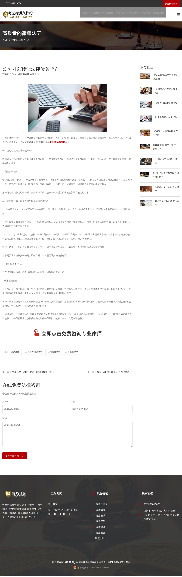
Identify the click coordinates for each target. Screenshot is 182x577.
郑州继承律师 (71, 352)
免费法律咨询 (171, 4)
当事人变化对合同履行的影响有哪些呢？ (33, 372)
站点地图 (100, 539)
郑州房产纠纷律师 (33, 352)
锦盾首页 (86, 14)
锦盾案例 (120, 14)
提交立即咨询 (13, 456)
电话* (73, 402)
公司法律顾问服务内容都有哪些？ (115, 372)
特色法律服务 (19, 40)
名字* (5, 402)
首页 (4, 40)
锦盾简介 (146, 14)
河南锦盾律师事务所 (28, 74)
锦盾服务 (97, 14)
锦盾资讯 (133, 14)
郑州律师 (15, 352)
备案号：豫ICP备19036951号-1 (114, 563)
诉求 (4, 418)
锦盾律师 (109, 14)
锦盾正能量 (158, 14)
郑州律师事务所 (57, 142)
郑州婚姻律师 (54, 352)
